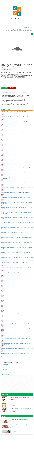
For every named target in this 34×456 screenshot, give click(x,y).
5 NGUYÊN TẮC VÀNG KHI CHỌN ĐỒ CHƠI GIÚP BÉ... (20, 419)
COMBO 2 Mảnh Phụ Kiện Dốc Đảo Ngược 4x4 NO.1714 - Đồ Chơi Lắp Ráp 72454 (14, 182)
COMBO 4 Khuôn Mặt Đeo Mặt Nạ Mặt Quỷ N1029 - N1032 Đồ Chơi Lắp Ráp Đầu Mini (15, 192)
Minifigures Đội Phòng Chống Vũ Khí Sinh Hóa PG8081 (20, 397)
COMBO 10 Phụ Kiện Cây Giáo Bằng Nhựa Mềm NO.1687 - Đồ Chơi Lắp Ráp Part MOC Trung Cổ (17, 333)
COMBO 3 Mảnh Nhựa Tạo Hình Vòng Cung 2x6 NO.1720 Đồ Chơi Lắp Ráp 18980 (14, 131)
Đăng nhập (25, 27)
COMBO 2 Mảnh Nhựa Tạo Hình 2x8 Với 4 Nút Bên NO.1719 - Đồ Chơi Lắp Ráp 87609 (15, 136)
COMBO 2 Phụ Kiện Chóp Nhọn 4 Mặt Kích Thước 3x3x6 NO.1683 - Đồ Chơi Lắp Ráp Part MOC (16, 353)
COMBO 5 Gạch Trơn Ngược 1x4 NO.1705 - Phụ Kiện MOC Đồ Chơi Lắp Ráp (13, 232)
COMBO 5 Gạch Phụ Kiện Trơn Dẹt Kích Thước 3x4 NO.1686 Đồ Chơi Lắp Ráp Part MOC (15, 338)
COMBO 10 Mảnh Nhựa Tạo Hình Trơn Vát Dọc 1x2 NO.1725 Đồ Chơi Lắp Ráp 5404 (15, 111)
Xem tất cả (17, 433)
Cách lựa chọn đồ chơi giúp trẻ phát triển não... (19, 430)
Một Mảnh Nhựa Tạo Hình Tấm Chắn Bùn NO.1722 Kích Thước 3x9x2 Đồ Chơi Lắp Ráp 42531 (16, 121)
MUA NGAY (12, 87)
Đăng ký (29, 27)
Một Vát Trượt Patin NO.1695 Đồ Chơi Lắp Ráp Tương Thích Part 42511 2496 (13, 282)
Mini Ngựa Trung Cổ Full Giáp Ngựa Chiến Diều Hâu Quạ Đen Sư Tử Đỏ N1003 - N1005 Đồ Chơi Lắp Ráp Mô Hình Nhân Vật (21, 409)
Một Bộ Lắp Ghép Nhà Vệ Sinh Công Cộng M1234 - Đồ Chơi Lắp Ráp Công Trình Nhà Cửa (15, 197)
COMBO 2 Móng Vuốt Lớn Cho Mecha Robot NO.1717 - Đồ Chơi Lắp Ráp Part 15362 (15, 172)
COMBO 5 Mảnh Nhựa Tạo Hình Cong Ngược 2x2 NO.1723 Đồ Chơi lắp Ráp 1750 (14, 116)
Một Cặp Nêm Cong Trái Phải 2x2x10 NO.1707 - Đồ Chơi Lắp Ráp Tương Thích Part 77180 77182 (17, 222)
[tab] (5, 92)
